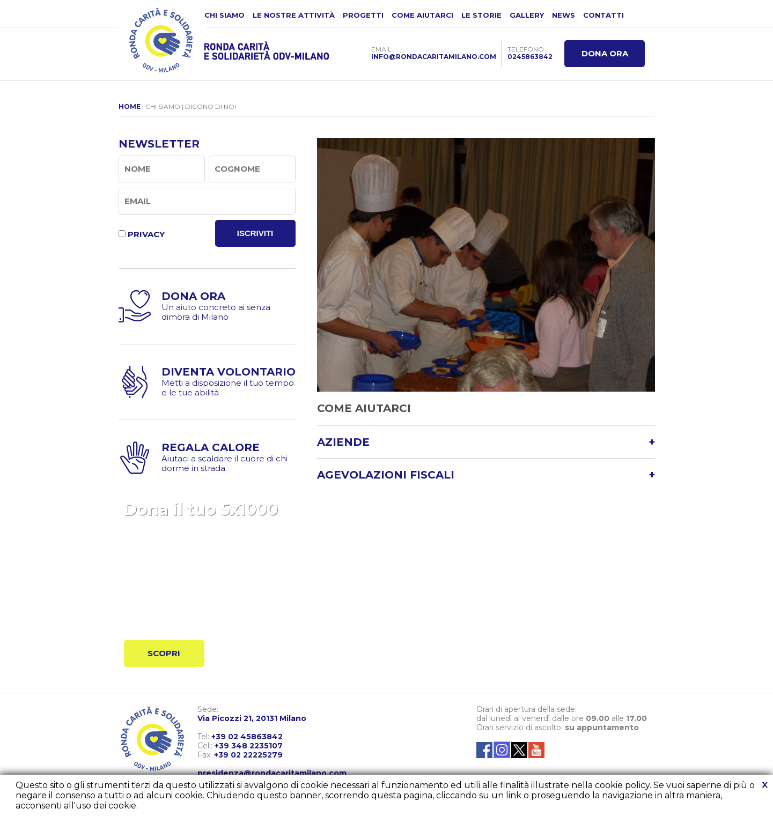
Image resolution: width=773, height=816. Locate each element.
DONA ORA (604, 53)
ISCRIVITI (255, 233)
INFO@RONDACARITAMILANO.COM (433, 57)
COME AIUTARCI (422, 15)
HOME (130, 106)
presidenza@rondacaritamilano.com (272, 773)
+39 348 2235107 (249, 746)
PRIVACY (146, 234)
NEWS (563, 15)
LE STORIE (481, 15)
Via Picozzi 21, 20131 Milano (251, 718)
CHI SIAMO (224, 15)
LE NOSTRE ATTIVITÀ (294, 15)
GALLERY (527, 15)
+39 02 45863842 (247, 736)
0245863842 (530, 57)
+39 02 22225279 (248, 755)
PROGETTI (363, 15)
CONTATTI (603, 15)
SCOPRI (164, 653)
